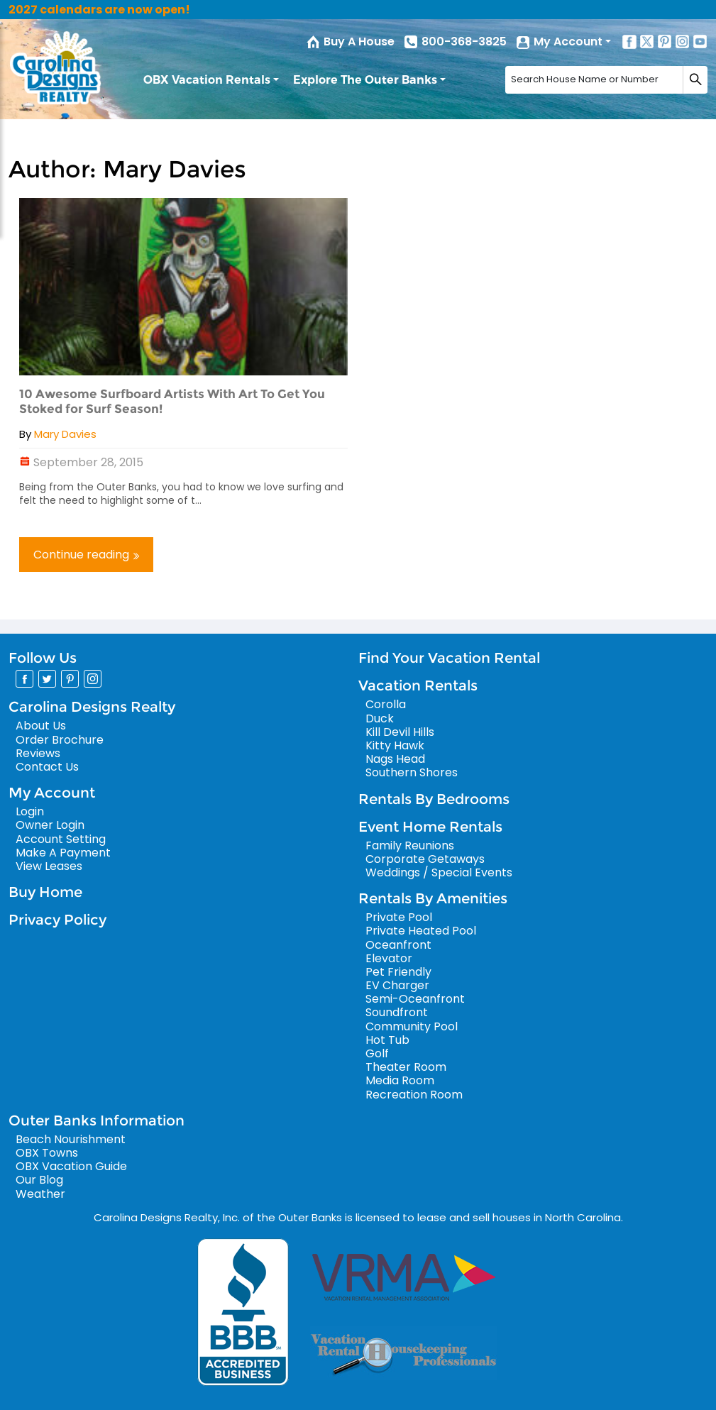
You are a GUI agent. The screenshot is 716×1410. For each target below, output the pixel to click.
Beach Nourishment (71, 1139)
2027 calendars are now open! (99, 9)
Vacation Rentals (418, 685)
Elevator (388, 958)
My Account (568, 41)
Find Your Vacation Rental (449, 657)
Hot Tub (387, 1040)
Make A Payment (63, 852)
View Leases (49, 866)
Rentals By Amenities (432, 898)
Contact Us (47, 767)
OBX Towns (47, 1153)
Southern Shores (411, 772)
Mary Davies (65, 433)
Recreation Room (414, 1094)
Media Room (399, 1080)
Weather (40, 1194)
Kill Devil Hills (399, 732)
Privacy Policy (57, 919)
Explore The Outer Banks (365, 80)
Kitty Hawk (394, 745)
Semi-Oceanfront (415, 999)
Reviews (38, 753)
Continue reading (86, 554)
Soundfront (396, 1012)
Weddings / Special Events (438, 872)
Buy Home (45, 891)
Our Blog (39, 1180)
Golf (377, 1053)
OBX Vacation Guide (71, 1166)
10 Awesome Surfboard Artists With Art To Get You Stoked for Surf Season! (172, 401)
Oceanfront (398, 945)
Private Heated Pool (420, 930)
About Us (41, 725)
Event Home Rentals (430, 826)
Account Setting (61, 839)
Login (30, 811)
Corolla (385, 704)
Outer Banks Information (96, 1120)
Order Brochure (60, 740)
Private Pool (398, 917)
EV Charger (397, 985)
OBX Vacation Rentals (206, 80)
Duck (379, 718)
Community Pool (411, 1026)
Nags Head (395, 759)
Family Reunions (409, 845)
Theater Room (405, 1067)
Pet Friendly (398, 972)
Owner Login (50, 825)
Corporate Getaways (425, 859)
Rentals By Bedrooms (434, 799)
